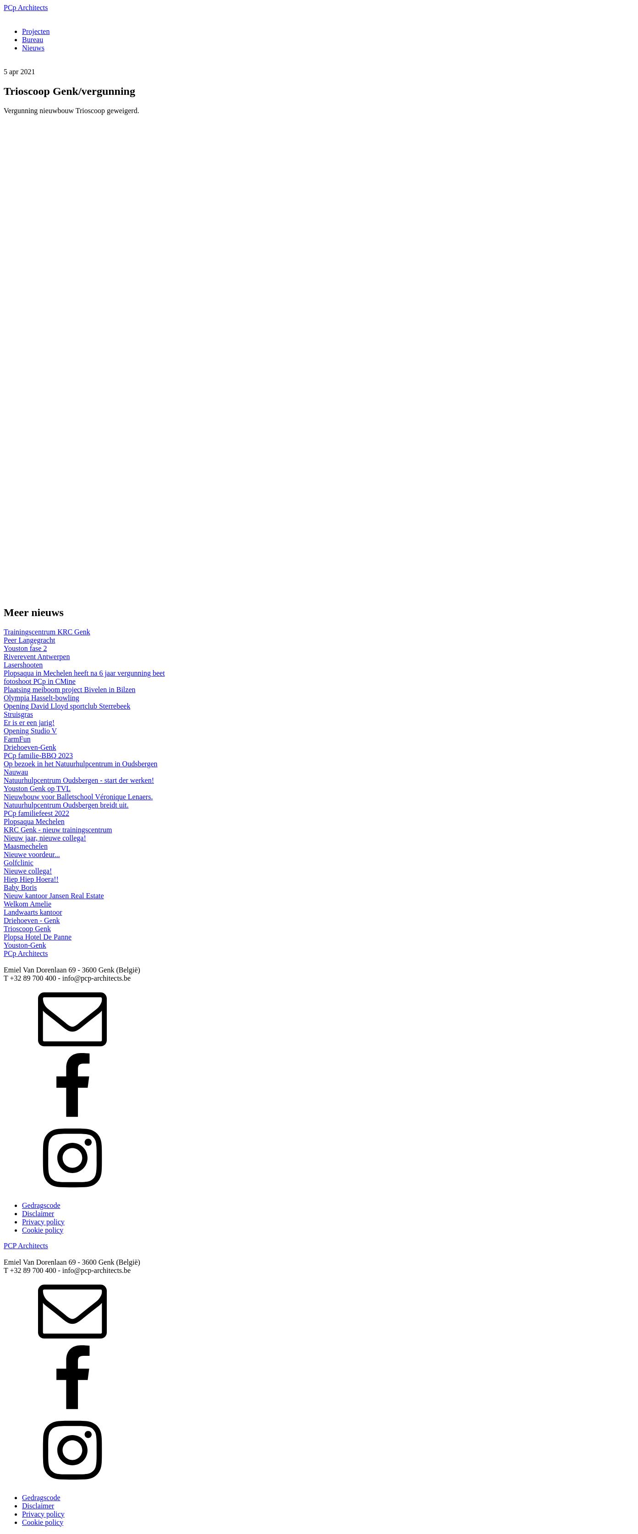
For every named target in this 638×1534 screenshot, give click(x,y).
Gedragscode (41, 1205)
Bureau (32, 40)
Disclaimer (38, 1213)
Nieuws (33, 48)
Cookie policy (42, 1230)
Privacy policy (43, 1222)
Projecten (36, 31)
